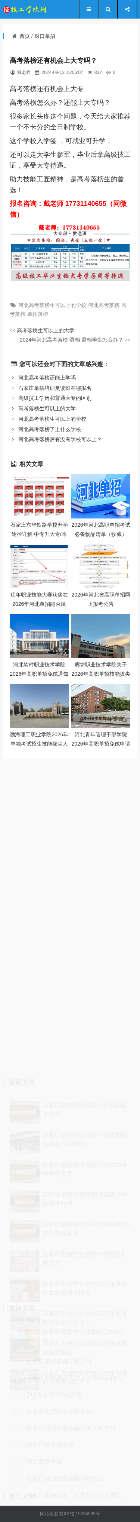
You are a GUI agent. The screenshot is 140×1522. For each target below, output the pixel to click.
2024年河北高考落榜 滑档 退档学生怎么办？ (75, 340)
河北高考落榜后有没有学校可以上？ (56, 439)
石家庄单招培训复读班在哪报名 (50, 388)
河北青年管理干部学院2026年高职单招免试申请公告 (100, 743)
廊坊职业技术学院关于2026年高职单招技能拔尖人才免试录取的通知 (100, 674)
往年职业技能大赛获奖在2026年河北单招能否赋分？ (39, 604)
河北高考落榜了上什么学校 (45, 429)
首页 (24, 36)
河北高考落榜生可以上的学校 (52, 305)
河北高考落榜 (103, 305)
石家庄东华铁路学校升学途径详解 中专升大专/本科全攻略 (39, 534)
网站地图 (49, 1513)
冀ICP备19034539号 (79, 1513)
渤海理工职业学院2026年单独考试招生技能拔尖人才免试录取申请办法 (39, 743)
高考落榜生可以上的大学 (42, 330)
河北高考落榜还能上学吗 (43, 378)
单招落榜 (37, 314)
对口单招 (44, 36)
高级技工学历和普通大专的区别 (50, 398)
